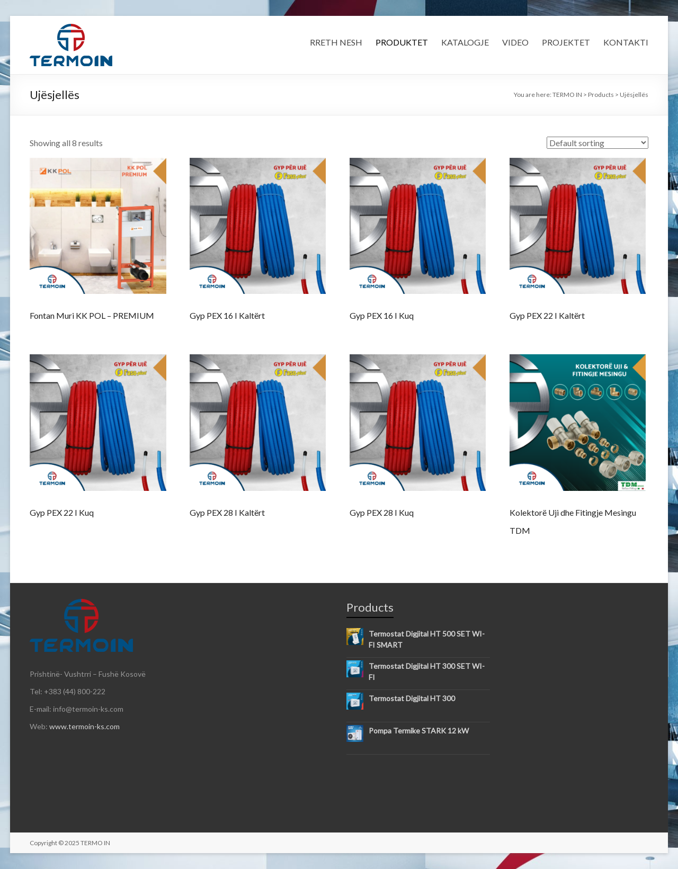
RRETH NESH (336, 42)
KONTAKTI (625, 42)
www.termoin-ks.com (84, 726)
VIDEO (515, 42)
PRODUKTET (402, 42)
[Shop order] (597, 143)
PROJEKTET (566, 42)
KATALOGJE (465, 42)
